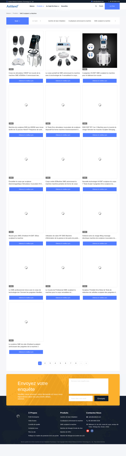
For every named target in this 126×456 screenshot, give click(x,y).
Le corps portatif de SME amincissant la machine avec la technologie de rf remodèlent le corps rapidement (63, 87)
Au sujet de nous (52, 6)
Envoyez (101, 410)
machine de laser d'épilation (56, 33)
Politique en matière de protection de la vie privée (43, 447)
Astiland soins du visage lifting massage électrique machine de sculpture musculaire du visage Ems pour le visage (98, 250)
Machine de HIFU (65, 444)
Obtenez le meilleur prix (26, 92)
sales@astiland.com (97, 1)
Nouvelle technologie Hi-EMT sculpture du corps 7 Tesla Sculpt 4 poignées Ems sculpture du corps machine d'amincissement (99, 195)
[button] (40, 33)
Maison (32, 6)
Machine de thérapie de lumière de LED (72, 447)
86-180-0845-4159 (114, 1)
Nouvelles (64, 6)
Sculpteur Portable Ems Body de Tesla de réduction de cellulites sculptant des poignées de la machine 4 (99, 304)
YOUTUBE (87, 442)
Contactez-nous (33, 440)
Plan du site (32, 444)
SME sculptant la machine (102, 33)
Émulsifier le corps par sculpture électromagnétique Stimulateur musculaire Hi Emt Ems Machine (26, 195)
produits (15, 25)
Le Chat (112, 6)
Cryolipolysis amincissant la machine (79, 33)
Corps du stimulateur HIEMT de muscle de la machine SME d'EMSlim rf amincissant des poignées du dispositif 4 (24, 87)
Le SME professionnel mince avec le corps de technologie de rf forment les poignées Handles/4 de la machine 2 (26, 304)
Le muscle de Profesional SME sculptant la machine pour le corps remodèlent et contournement (61, 304)
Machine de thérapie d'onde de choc (71, 440)
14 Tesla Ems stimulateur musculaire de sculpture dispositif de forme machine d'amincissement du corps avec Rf (63, 141)
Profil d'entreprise (33, 429)
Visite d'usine (32, 432)
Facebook (92, 442)
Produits (40, 6)
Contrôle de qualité (34, 436)
